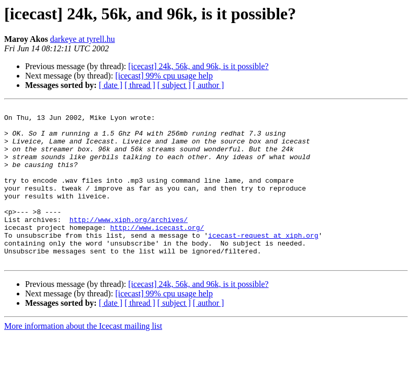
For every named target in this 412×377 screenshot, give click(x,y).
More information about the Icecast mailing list (83, 357)
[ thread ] (139, 85)
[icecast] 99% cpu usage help (164, 75)
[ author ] (208, 85)
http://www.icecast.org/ (157, 252)
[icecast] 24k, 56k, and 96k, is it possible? (198, 66)
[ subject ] (174, 85)
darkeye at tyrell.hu (82, 39)
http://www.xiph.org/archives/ (129, 243)
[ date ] (110, 85)
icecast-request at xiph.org (263, 262)
